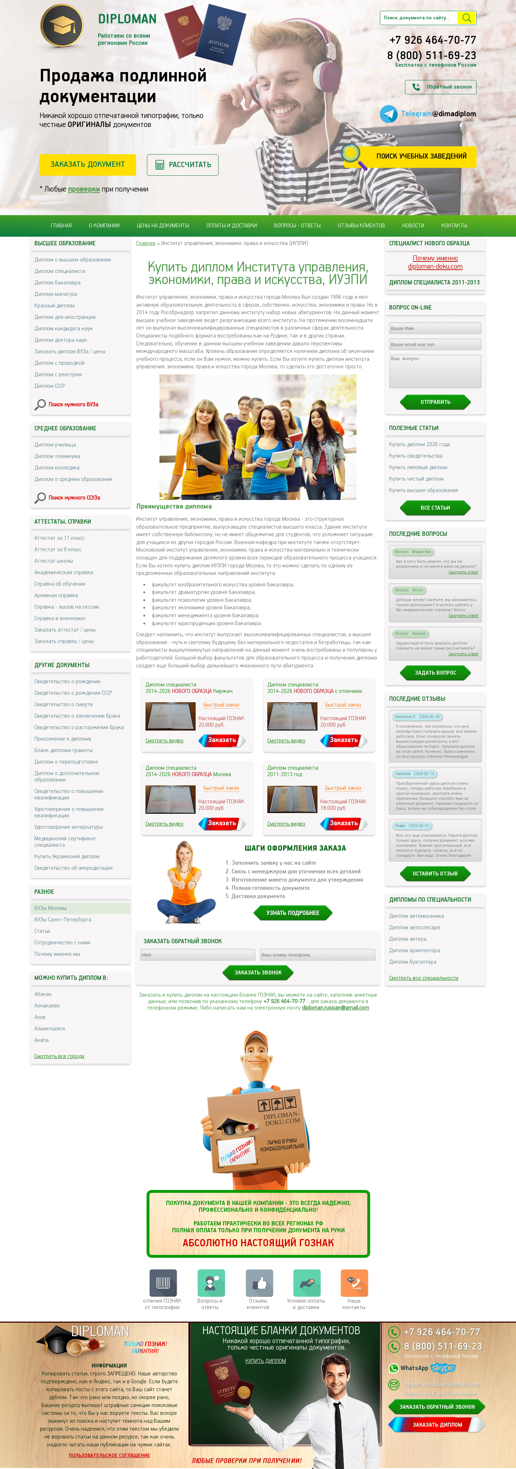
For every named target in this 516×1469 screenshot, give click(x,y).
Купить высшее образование (423, 496)
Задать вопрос (435, 679)
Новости (413, 225)
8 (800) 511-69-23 (432, 56)
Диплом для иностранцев (65, 317)
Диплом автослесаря (414, 934)
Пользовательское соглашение (109, 1456)
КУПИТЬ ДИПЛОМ (265, 1361)
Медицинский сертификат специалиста (65, 842)
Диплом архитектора (414, 957)
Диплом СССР (49, 386)
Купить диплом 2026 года (419, 451)
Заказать (222, 740)
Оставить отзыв (435, 880)
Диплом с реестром (58, 374)
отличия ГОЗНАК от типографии (162, 1304)
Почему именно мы (57, 954)
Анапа (41, 1040)
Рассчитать (190, 164)
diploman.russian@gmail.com (335, 1008)
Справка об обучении (59, 584)
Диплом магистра (55, 294)
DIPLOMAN (100, 1332)
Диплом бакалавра (57, 282)
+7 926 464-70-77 (433, 41)
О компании (104, 225)
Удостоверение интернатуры (68, 827)
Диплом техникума (57, 456)
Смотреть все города (59, 1056)
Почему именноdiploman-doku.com (435, 262)
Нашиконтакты (354, 1304)
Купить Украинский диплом (66, 856)
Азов (40, 1017)
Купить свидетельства (416, 462)
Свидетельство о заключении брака (77, 716)
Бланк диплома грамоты (63, 750)
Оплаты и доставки (231, 225)
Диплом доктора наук (60, 340)
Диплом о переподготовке (66, 762)
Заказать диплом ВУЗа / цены (69, 351)
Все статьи (435, 514)
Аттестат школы (53, 561)
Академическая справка (63, 572)
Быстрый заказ (221, 705)
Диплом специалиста (59, 271)
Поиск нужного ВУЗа (73, 404)
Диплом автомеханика (416, 922)
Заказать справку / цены (64, 641)
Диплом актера (407, 945)
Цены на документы (163, 225)
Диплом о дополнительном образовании (66, 776)
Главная (61, 225)
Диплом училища (55, 444)
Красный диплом (54, 305)
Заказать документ (88, 164)
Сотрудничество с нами (62, 942)
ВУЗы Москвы (50, 908)
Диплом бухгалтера (412, 968)
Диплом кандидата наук (63, 328)
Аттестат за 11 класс (59, 538)
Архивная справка (56, 595)
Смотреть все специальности (423, 984)
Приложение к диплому (62, 739)
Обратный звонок (449, 87)
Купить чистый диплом (416, 485)
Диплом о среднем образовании (73, 479)
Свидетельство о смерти (63, 704)
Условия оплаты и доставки (306, 1304)
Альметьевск (49, 1028)
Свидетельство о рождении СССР (73, 693)
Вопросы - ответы (297, 225)
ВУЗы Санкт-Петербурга (62, 919)
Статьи (42, 931)
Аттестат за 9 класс (58, 549)
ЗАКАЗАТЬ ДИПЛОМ (437, 1425)
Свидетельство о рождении (67, 681)
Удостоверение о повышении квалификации (69, 812)
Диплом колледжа (57, 467)
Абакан (43, 994)
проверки (84, 189)
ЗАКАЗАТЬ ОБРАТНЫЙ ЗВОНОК (437, 1407)
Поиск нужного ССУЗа (74, 498)
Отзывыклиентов (258, 1304)
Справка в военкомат (60, 618)
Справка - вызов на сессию (66, 607)
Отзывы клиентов (361, 225)
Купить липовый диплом (418, 474)
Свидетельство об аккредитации (73, 868)
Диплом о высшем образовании (72, 259)
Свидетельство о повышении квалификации (68, 794)
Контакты (454, 225)
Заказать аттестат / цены (65, 630)
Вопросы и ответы (210, 1304)
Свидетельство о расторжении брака (79, 727)
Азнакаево (47, 1005)
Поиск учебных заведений (421, 156)
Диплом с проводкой (59, 363)
